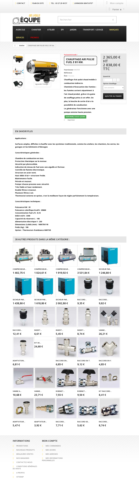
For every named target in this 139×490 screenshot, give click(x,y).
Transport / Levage (93, 29)
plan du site (38, 3)
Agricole (20, 29)
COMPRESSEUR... (19, 269)
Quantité (106, 76)
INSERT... (38, 330)
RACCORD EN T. (83, 360)
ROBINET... (60, 391)
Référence (68, 73)
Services (20, 37)
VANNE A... (17, 391)
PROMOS (34, 37)
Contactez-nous (24, 462)
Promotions (22, 445)
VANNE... (102, 330)
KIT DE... (37, 342)
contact (21, 3)
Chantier (36, 29)
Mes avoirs (51, 450)
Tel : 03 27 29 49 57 (59, 3)
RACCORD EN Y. (105, 360)
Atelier (51, 29)
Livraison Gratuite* (83, 3)
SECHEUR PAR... (105, 269)
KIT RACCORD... (105, 391)
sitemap (20, 476)
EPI (62, 29)
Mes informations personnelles (52, 459)
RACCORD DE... (83, 421)
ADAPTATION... (19, 360)
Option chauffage (110, 83)
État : (66, 76)
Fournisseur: (69, 70)
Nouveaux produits (25, 450)
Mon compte (49, 440)
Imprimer (71, 120)
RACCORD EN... (62, 360)
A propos (20, 472)
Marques (114, 29)
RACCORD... (82, 299)
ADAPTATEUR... (19, 421)
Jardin (73, 29)
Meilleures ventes (24, 454)
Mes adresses (52, 454)
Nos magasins (22, 458)
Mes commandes (53, 445)
